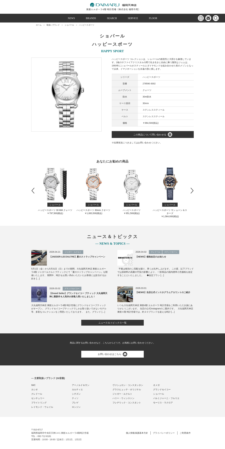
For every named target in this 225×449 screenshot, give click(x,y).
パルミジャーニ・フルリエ (166, 398)
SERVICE (133, 18)
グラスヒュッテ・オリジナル (126, 389)
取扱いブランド (53, 25)
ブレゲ (75, 402)
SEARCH (112, 18)
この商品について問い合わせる (152, 134)
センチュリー (37, 398)
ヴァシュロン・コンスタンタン (127, 385)
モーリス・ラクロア (163, 402)
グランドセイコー (162, 389)
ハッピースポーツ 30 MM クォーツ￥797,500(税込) (55, 190)
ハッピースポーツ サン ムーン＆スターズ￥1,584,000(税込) (170, 192)
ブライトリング (39, 402)
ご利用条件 (185, 433)
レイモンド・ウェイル (42, 407)
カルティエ (77, 389)
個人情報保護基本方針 (137, 433)
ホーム (39, 25)
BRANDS (91, 18)
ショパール (69, 25)
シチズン (76, 394)
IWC (33, 385)
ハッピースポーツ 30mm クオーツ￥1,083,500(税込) (93, 190)
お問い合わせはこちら (112, 354)
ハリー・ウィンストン (123, 398)
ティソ (75, 398)
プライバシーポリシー (164, 433)
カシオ (34, 389)
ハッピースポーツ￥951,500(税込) (131, 190)
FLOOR (153, 18)
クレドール (36, 394)
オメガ (156, 385)
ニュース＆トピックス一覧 (112, 322)
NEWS (71, 18)
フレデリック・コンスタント (126, 402)
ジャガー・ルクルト (122, 394)
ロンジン (76, 407)
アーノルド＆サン (80, 385)
